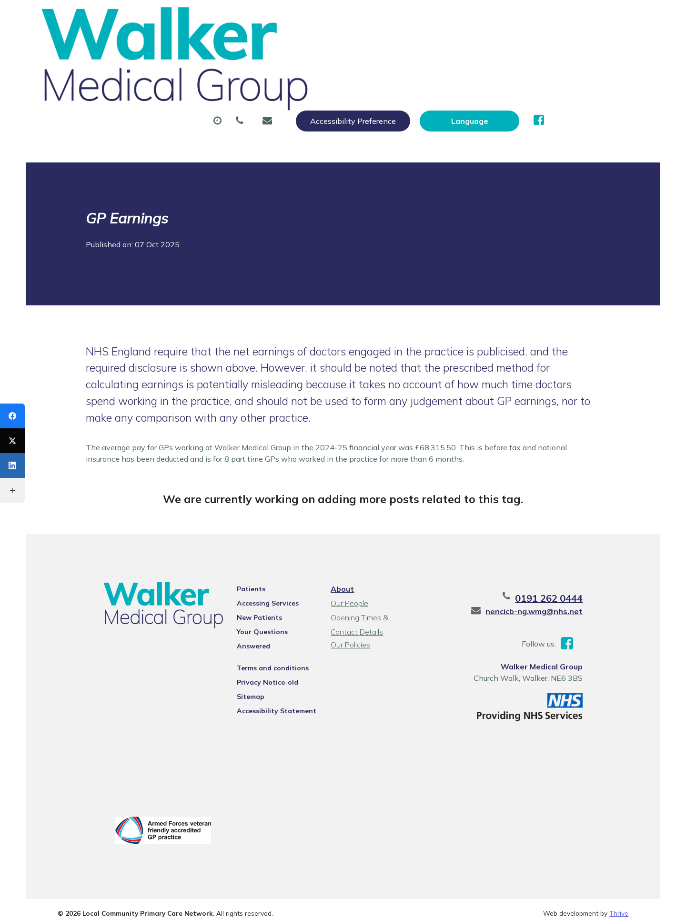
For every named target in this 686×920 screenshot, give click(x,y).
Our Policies (349, 587)
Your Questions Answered (267, 574)
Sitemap (238, 626)
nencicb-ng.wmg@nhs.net (564, 553)
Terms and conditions (260, 598)
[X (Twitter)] (12, 440)
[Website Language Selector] (570, 17)
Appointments (249, 47)
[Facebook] (12, 416)
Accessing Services (255, 545)
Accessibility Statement (263, 641)
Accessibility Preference (453, 17)
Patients (238, 531)
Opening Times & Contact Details (372, 561)
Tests (483, 47)
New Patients (549, 47)
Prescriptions (330, 47)
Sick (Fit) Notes (413, 47)
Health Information (199, 80)
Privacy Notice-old (254, 612)
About (174, 47)
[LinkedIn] (12, 465)
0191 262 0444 (579, 540)
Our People (348, 545)
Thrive (618, 860)
